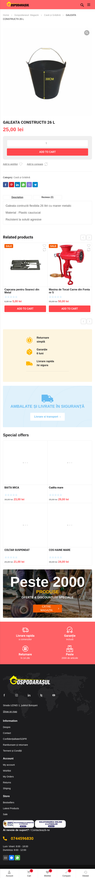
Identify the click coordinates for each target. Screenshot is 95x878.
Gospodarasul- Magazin (26, 15)
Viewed (85, 874)
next (89, 237)
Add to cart (47, 152)
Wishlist (48, 873)
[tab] (17, 197)
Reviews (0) (48, 197)
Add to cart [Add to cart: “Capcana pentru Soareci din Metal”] (25, 309)
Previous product (83, 321)
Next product (89, 321)
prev (83, 237)
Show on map (10, 710)
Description (17, 197)
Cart (29, 873)
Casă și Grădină (52, 15)
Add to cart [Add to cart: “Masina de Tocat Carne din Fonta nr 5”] (69, 309)
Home (6, 15)
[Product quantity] (47, 143)
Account (9, 874)
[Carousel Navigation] (86, 237)
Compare (66, 873)
